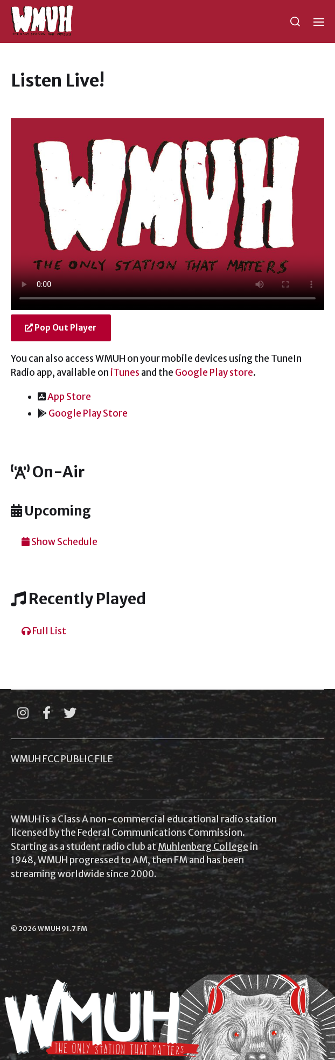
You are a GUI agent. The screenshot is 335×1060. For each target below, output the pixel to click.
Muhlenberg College (203, 847)
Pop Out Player (60, 328)
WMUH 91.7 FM (62, 929)
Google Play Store (88, 413)
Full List (44, 631)
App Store (69, 397)
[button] (295, 21)
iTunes (124, 372)
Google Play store (214, 372)
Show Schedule (59, 542)
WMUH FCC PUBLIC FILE (62, 759)
